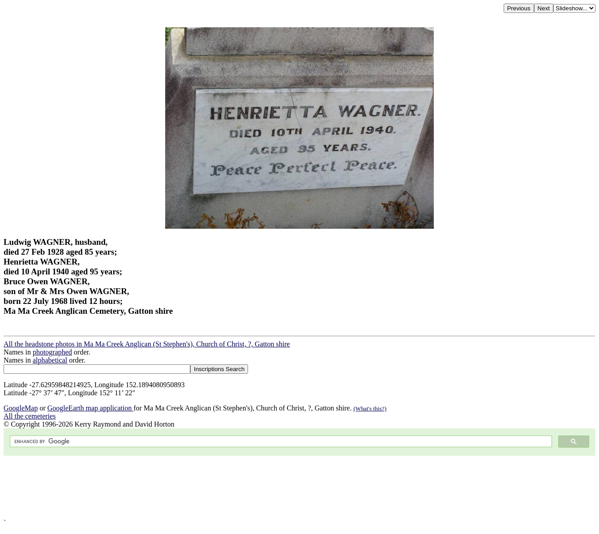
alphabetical (50, 360)
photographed (52, 352)
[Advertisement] (272, 487)
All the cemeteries (30, 416)
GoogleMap (21, 408)
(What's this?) (369, 408)
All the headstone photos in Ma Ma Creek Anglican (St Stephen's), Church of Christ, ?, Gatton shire (147, 344)
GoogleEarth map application (90, 408)
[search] (280, 441)
